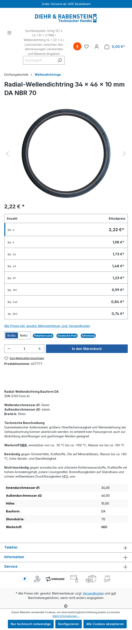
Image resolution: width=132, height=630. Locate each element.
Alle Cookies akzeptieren (105, 624)
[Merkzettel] (86, 46)
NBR (23, 445)
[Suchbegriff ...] (39, 60)
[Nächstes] (124, 154)
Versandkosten (93, 593)
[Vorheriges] (7, 154)
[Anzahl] (24, 349)
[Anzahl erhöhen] (39, 349)
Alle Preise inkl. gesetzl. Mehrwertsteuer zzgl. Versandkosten (47, 326)
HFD (65, 476)
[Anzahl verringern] (8, 349)
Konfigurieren (68, 624)
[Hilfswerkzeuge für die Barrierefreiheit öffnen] (77, 46)
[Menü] (9, 32)
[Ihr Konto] (97, 46)
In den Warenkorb (87, 349)
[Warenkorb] (115, 46)
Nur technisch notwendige (31, 624)
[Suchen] (60, 60)
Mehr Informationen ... (66, 616)
